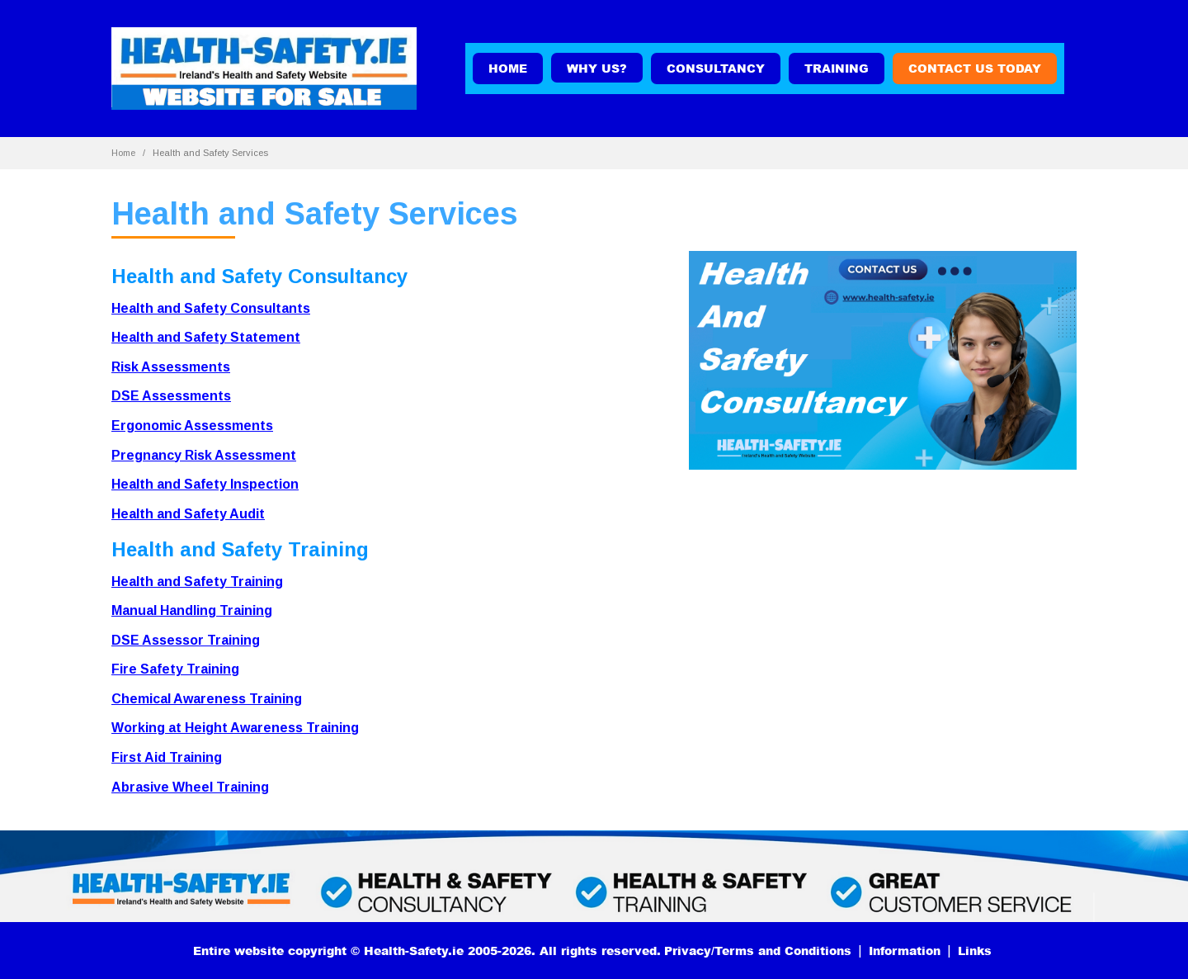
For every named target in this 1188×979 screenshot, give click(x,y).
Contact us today (974, 68)
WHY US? (597, 68)
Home (507, 68)
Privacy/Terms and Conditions (757, 950)
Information (904, 950)
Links (975, 950)
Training (836, 68)
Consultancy (716, 68)
